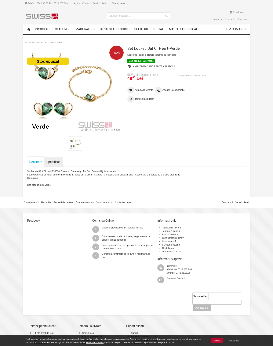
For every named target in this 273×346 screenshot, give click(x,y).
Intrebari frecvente (153, 244)
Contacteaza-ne (123, 202)
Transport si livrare (153, 227)
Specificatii (54, 162)
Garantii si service (43, 312)
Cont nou (242, 19)
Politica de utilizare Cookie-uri (172, 319)
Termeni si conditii (153, 231)
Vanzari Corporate (84, 322)
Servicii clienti (100, 3)
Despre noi (227, 202)
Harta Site (46, 202)
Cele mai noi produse (85, 319)
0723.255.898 (61, 3)
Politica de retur (151, 234)
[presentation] (216, 282)
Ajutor (77, 3)
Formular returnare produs (129, 312)
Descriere (35, 162)
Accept (216, 340)
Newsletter (199, 272)
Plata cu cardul (41, 319)
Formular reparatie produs (129, 315)
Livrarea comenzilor (84, 315)
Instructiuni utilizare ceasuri (129, 322)
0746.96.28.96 (44, 3)
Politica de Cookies (95, 342)
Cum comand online (85, 312)
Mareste (108, 129)
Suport (37, 315)
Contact (86, 3)
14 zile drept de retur (44, 308)
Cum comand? (31, 202)
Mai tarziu (234, 340)
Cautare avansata (85, 202)
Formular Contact (213, 240)
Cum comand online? (154, 238)
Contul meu (218, 19)
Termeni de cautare (63, 202)
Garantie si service (153, 251)
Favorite (231, 19)
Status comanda (104, 202)
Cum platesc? (150, 241)
